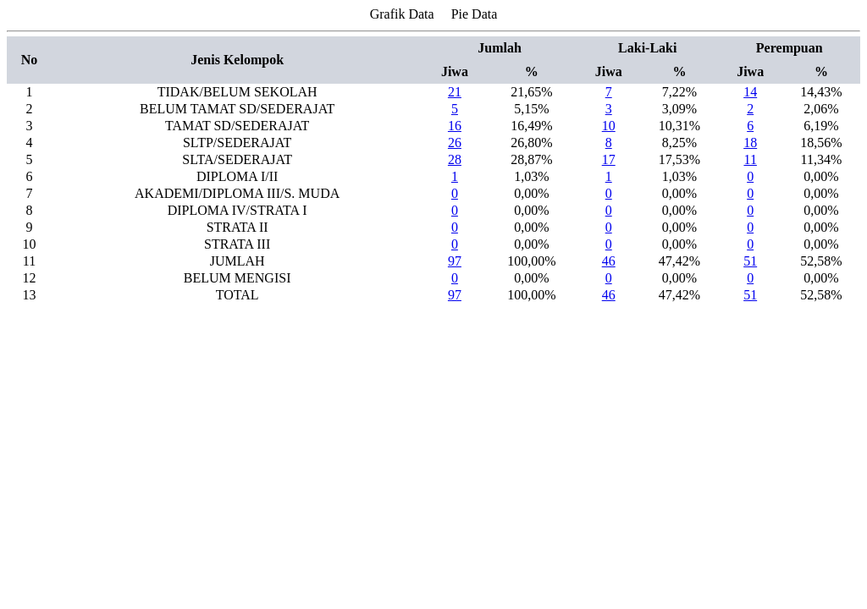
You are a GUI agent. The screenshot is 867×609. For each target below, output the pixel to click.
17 (609, 159)
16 (454, 125)
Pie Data (475, 14)
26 (454, 142)
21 (454, 92)
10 (609, 125)
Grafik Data (402, 14)
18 (750, 142)
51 (750, 261)
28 (454, 159)
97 (454, 261)
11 (749, 159)
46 (609, 261)
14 (750, 92)
